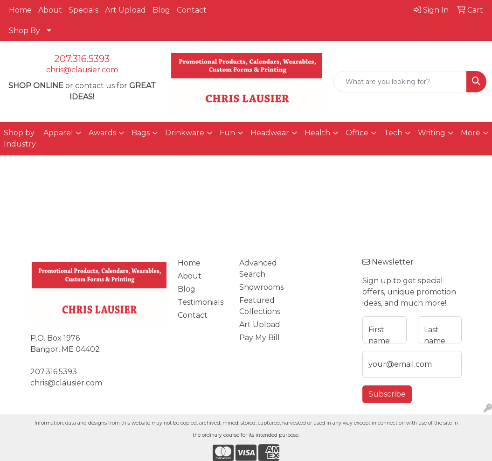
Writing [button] (431, 132)
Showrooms (261, 287)
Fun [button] (227, 132)
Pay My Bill (259, 337)
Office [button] (357, 132)
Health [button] (317, 132)
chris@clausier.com (82, 69)
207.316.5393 (82, 58)
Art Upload (125, 10)
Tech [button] (393, 132)
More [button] (470, 132)
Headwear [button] (269, 132)
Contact (192, 10)
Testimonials (200, 302)
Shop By (24, 30)
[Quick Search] (400, 81)
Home (20, 10)
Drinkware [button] (184, 132)
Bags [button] (141, 132)
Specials (83, 10)
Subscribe (387, 394)
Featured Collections (259, 306)
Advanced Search (258, 268)
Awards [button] (102, 132)
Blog (161, 10)
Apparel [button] (58, 132)
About (50, 10)
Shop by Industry (20, 138)
